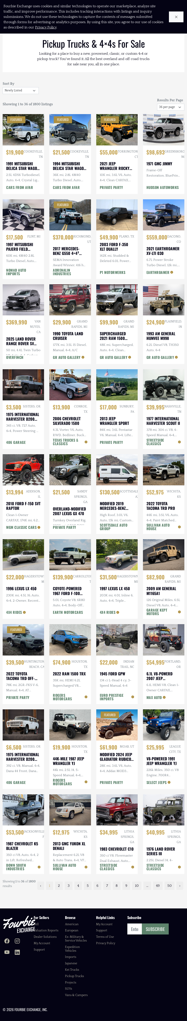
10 (137, 898)
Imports (70, 957)
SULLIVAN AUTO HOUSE (158, 539)
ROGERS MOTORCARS (62, 709)
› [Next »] (179, 898)
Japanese (71, 963)
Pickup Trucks (74, 976)
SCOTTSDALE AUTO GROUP (114, 539)
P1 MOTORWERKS (113, 285)
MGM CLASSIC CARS (21, 540)
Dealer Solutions (45, 937)
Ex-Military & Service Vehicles (76, 938)
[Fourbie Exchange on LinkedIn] (17, 953)
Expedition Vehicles (72, 949)
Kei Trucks (72, 970)
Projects (70, 982)
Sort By (8, 96)
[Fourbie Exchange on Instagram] (17, 941)
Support (39, 949)
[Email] (134, 928)
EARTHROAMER (158, 285)
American (72, 924)
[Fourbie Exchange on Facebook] (7, 941)
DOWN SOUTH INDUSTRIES (16, 879)
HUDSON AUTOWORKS (162, 200)
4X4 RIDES (14, 625)
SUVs (68, 989)
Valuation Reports (46, 930)
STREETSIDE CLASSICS (155, 454)
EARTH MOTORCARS (68, 625)
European (71, 930)
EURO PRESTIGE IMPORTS (112, 709)
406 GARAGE (16, 455)
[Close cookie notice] (176, 16)
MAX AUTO (154, 710)
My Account (42, 943)
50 (169, 898)
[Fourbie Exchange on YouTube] (7, 953)
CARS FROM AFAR (19, 200)
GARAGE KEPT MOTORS (156, 624)
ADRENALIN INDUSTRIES (62, 284)
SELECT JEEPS (156, 795)
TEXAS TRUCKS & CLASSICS (65, 454)
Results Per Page (170, 113)
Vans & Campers (76, 995)
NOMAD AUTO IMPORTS (16, 284)
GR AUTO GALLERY (67, 370)
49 (158, 898)
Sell (36, 924)
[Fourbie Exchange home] (19, 924)
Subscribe (155, 929)
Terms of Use (105, 937)
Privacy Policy (105, 943)
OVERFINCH (15, 370)
